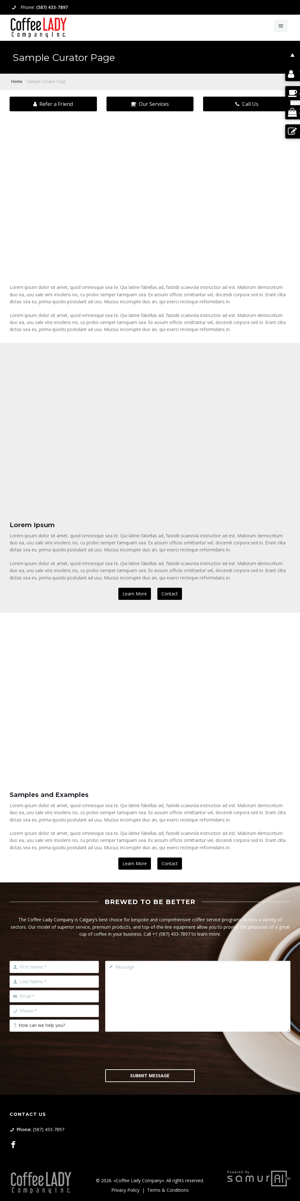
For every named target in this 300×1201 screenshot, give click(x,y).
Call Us (246, 103)
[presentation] (153, 1049)
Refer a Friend (53, 103)
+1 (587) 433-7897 (171, 934)
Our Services (150, 103)
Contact (170, 594)
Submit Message (150, 1075)
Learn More (134, 594)
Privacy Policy (125, 1190)
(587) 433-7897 (52, 7)
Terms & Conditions (168, 1190)
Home (16, 81)
